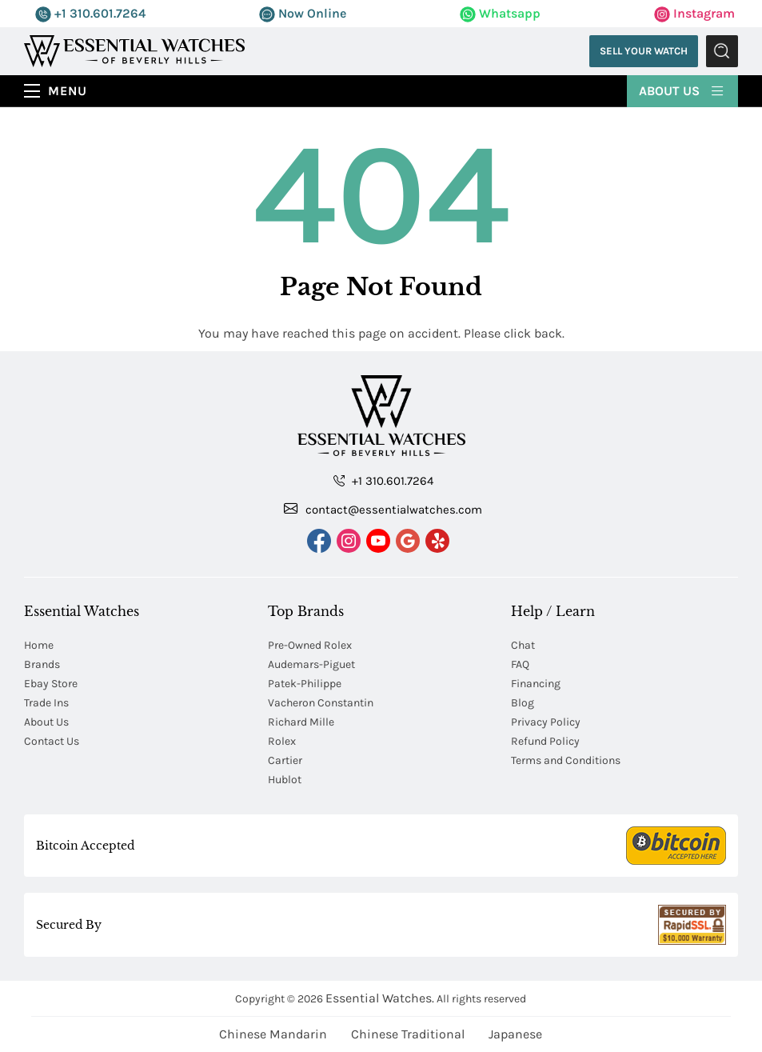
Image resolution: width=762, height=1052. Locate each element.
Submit (722, 51)
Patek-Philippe (304, 683)
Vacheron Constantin (320, 703)
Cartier (285, 760)
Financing (536, 683)
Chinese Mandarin (273, 1034)
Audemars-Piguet (311, 664)
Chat (523, 645)
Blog (522, 703)
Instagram (694, 13)
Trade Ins (46, 703)
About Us (682, 89)
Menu (67, 90)
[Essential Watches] (134, 50)
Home (39, 645)
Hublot (284, 779)
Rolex (282, 741)
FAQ (520, 664)
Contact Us (51, 741)
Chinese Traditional (408, 1034)
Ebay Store (51, 683)
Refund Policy (545, 741)
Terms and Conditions (565, 760)
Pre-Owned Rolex (310, 645)
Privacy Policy (545, 722)
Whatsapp (500, 13)
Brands (42, 664)
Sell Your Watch (644, 51)
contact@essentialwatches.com (383, 509)
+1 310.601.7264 (90, 13)
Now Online (302, 13)
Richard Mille (301, 722)
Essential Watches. (379, 998)
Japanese (515, 1034)
